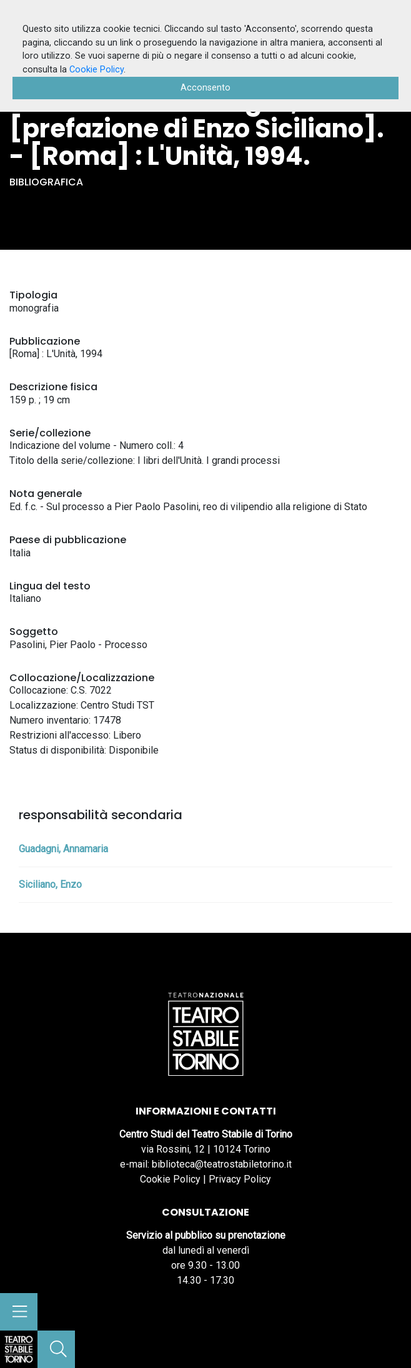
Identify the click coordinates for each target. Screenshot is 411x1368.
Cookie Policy (170, 1179)
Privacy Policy (240, 1179)
